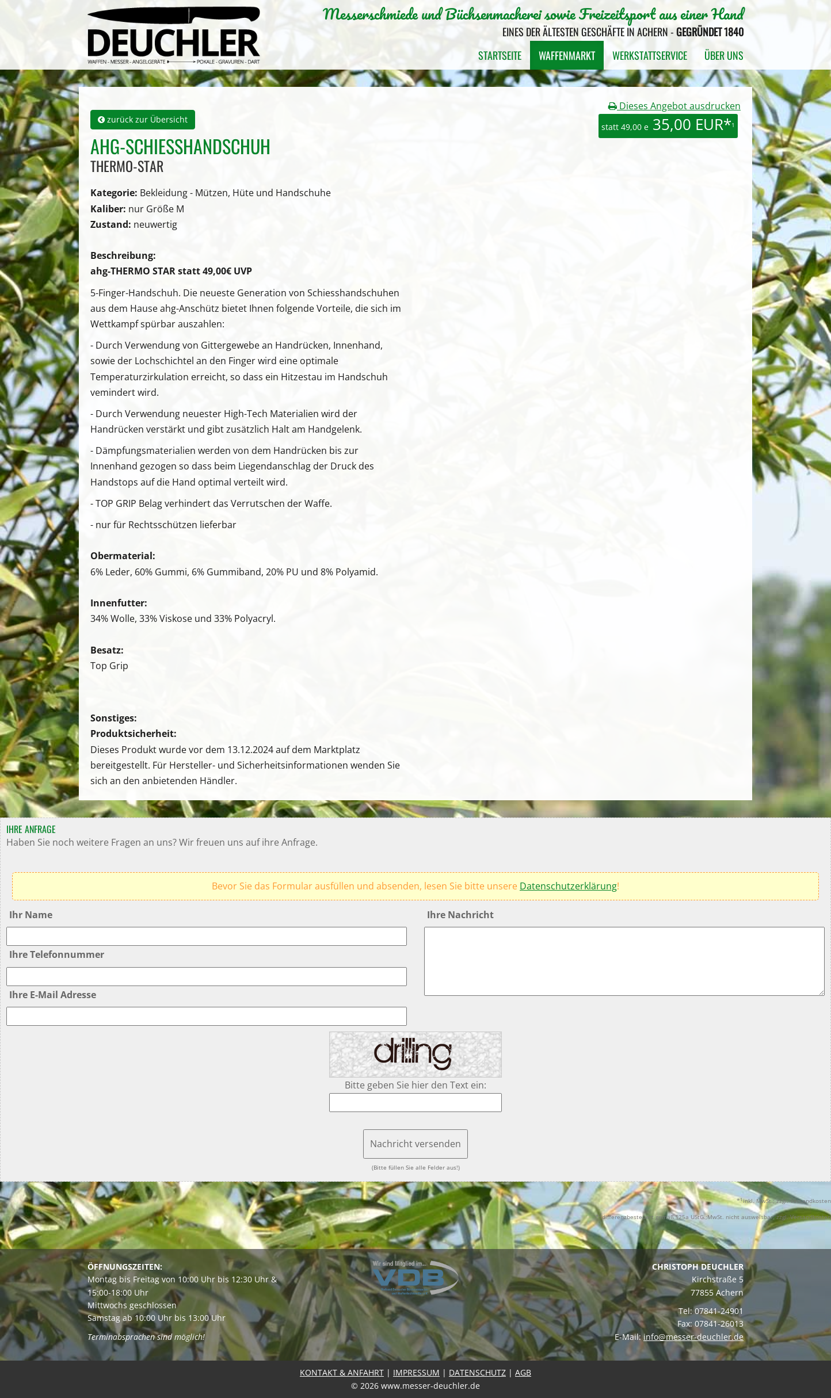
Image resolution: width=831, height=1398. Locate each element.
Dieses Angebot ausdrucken (674, 106)
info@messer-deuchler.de (693, 1336)
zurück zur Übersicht (143, 119)
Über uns (724, 55)
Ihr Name (30, 914)
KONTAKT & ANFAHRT (342, 1372)
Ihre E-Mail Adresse (52, 994)
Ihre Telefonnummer (56, 954)
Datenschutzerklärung (568, 886)
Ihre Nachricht (460, 914)
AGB (523, 1372)
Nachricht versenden (415, 1143)
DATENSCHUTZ (477, 1372)
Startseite (499, 55)
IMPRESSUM (416, 1372)
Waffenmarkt (567, 55)
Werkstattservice (649, 55)
